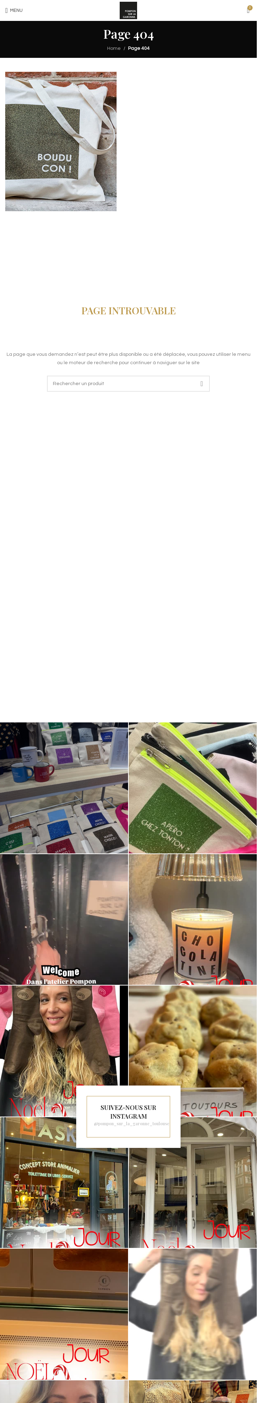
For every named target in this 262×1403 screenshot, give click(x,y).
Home (114, 48)
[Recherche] (128, 384)
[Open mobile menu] (14, 10)
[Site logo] (128, 10)
